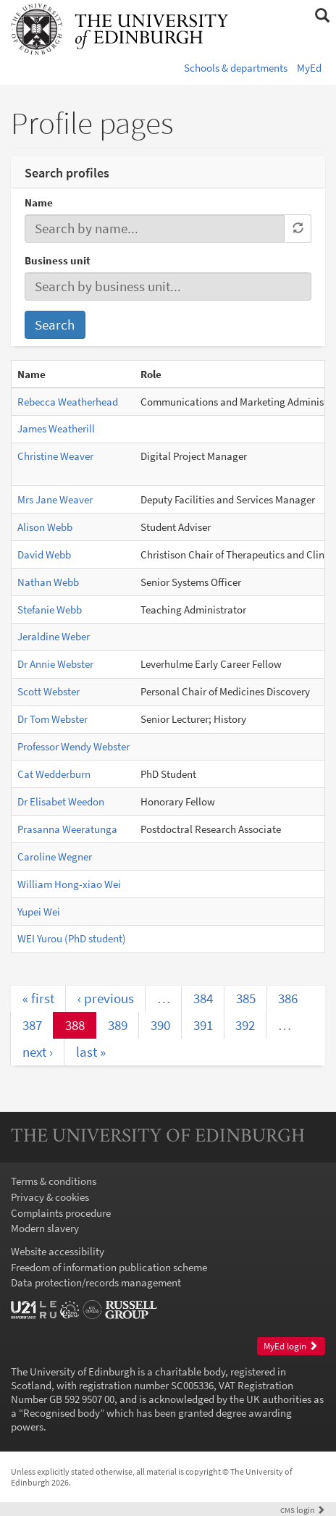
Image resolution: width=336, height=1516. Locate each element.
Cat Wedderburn (54, 774)
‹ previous (105, 998)
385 (246, 998)
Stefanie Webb (49, 609)
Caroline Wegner (54, 856)
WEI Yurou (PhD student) (71, 938)
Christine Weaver (55, 456)
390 (160, 1025)
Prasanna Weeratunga (67, 829)
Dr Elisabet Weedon (60, 801)
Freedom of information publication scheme (109, 1267)
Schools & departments (235, 68)
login (302, 1509)
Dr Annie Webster (55, 664)
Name (39, 202)
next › (37, 1051)
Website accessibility (57, 1251)
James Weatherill (56, 428)
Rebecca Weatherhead (67, 402)
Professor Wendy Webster (73, 746)
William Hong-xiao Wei (69, 884)
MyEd (309, 68)
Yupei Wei (38, 911)
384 (203, 998)
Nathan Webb (48, 582)
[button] (322, 16)
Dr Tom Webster (52, 719)
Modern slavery (45, 1228)
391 (203, 1025)
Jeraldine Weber (53, 636)
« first (38, 998)
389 (117, 1025)
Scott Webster (48, 691)
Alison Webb (44, 527)
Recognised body (61, 1413)
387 (32, 1025)
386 (288, 998)
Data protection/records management (96, 1282)
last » (91, 1051)
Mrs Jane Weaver (55, 499)
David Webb (44, 554)
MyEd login (291, 1346)
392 (245, 1025)
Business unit (58, 260)
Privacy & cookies (50, 1197)
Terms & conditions (53, 1181)
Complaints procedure (61, 1213)
